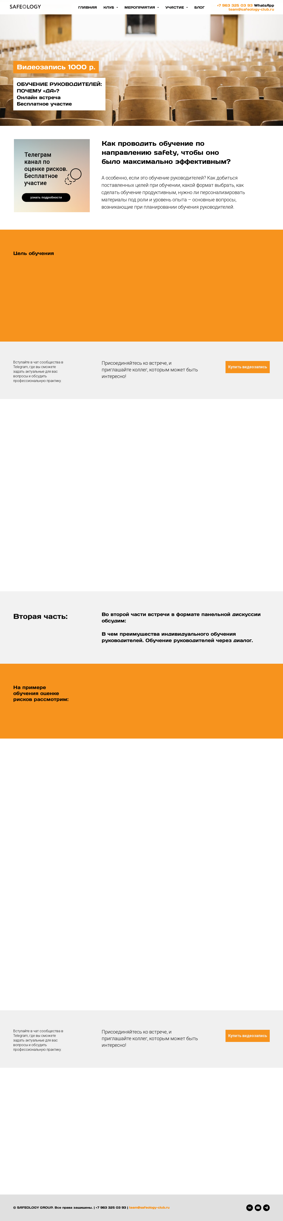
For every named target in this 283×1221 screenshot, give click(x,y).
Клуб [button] (109, 7)
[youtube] (258, 1207)
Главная (87, 7)
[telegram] (266, 1207)
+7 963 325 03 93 (235, 5)
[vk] (249, 1207)
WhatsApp (264, 5)
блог (199, 7)
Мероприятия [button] (140, 7)
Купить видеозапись (247, 367)
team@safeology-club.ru (251, 9)
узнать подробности (46, 197)
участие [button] (175, 7)
